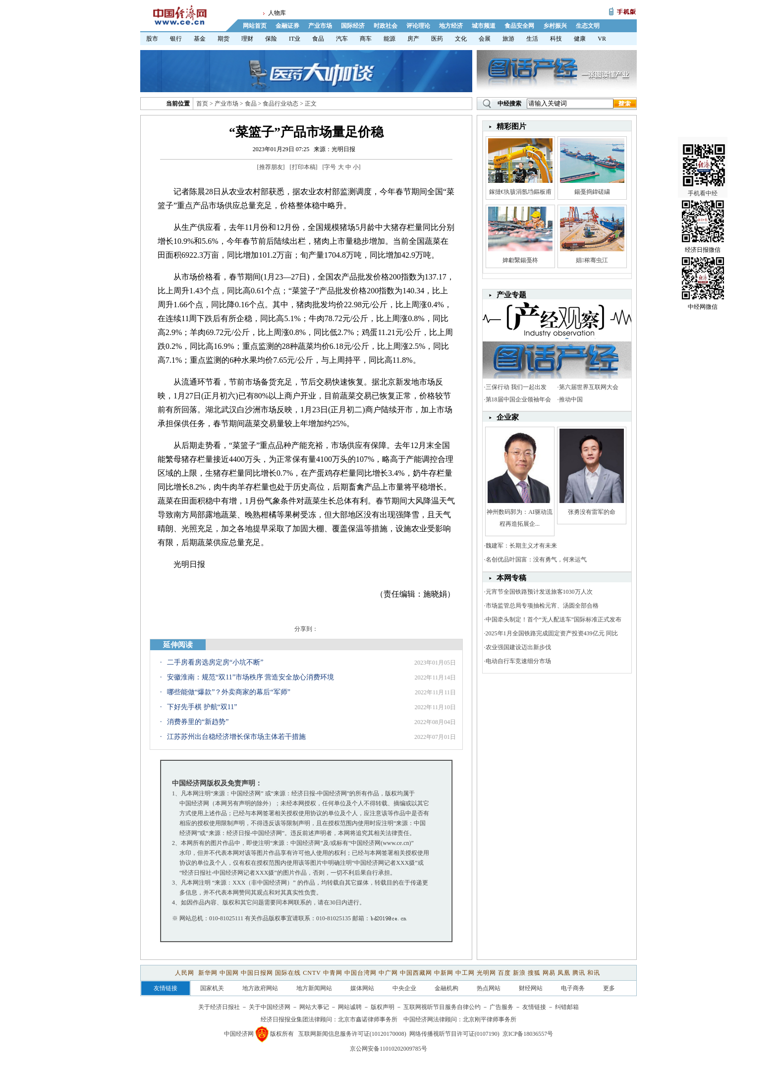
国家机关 (212, 988)
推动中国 (571, 399)
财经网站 (531, 988)
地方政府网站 (260, 988)
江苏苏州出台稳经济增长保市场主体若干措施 (236, 736)
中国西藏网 (416, 972)
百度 (504, 972)
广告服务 (501, 1007)
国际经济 (353, 25)
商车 (366, 38)
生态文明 (588, 25)
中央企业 (404, 988)
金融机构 (446, 988)
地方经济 (451, 25)
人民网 (185, 972)
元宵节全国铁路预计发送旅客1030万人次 (539, 591)
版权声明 (382, 1007)
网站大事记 (314, 1007)
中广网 (388, 972)
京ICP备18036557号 (528, 1033)
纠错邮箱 (567, 1007)
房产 (413, 38)
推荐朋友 (271, 167)
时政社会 (385, 25)
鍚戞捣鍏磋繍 (592, 191)
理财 (247, 38)
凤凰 (563, 972)
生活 (532, 38)
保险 (271, 38)
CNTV (312, 972)
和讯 (593, 972)
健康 (580, 38)
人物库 (277, 12)
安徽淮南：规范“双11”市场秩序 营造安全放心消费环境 (250, 677)
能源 (389, 38)
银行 (176, 38)
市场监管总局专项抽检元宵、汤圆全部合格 (542, 605)
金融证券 (287, 25)
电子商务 (573, 988)
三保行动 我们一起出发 (516, 387)
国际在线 (288, 972)
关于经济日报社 (219, 1007)
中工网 (465, 972)
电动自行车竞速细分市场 (518, 661)
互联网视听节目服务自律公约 (442, 1007)
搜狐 (534, 972)
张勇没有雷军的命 (591, 511)
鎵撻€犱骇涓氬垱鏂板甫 (520, 191)
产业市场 (320, 25)
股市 (152, 38)
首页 (202, 103)
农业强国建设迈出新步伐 (518, 647)
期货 (223, 38)
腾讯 (578, 972)
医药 (437, 38)
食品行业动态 (280, 103)
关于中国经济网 (269, 1007)
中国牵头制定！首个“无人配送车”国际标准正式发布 (554, 619)
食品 (318, 38)
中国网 (229, 972)
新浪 (519, 972)
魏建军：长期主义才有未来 (521, 545)
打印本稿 (304, 167)
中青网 (332, 972)
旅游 (508, 38)
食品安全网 (519, 25)
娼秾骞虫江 (592, 260)
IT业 (294, 38)
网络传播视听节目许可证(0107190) (454, 1033)
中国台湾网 (360, 972)
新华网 (208, 972)
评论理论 (418, 25)
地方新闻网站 (314, 988)
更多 (609, 988)
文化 (461, 38)
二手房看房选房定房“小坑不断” (215, 662)
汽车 (342, 38)
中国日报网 (257, 972)
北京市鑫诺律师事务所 (367, 1019)
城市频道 (484, 25)
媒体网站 (362, 988)
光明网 (486, 972)
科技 (556, 38)
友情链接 (534, 1007)
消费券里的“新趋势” (197, 722)
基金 (200, 38)
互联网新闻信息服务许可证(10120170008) (352, 1033)
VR (602, 38)
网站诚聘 (350, 1007)
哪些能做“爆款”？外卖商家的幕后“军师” (228, 692)
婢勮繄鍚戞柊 (520, 260)
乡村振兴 (555, 25)
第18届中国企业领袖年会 (518, 399)
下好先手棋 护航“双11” (202, 707)
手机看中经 (704, 149)
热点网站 (488, 988)
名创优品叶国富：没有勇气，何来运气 (536, 559)
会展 (485, 38)
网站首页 (255, 25)
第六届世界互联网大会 (588, 387)
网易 (549, 972)
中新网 (443, 972)
